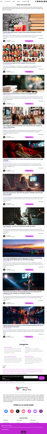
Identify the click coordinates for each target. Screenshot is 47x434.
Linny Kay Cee (8, 1)
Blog (14, 1)
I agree (23, 432)
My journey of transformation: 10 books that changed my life (20, 93)
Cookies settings (5, 429)
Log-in (18, 422)
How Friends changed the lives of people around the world (19, 63)
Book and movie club (7, 33)
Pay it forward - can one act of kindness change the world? (19, 226)
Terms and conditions (34, 422)
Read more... (29, 41)
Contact (18, 1)
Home (1, 1)
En (4, 382)
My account (25, 1)
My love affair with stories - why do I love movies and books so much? (22, 32)
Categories (11, 382)
